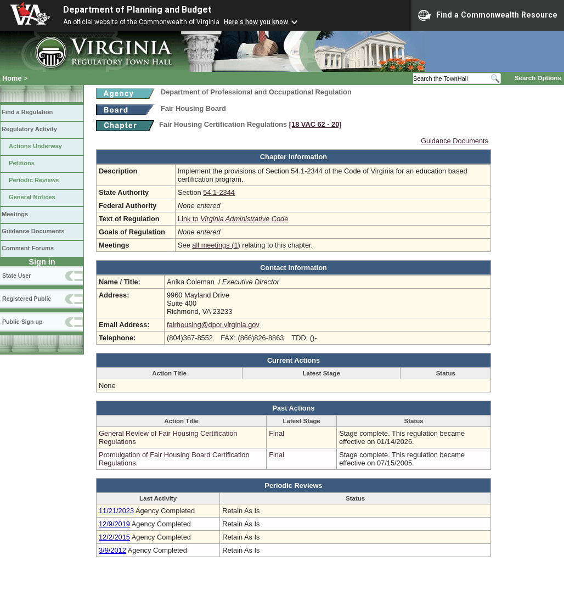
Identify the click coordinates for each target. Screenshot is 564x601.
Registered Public (26, 298)
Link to (233, 219)
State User (16, 275)
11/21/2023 (116, 511)
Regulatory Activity (29, 129)
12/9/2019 (114, 524)
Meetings (15, 214)
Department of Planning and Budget (137, 9)
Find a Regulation (27, 112)
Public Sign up (22, 321)
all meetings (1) (216, 245)
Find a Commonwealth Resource (487, 15)
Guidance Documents (33, 231)
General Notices (32, 197)
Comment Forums (28, 248)
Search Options (538, 78)
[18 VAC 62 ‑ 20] (315, 124)
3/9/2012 (112, 550)
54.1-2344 (219, 192)
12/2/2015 (114, 537)
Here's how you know (256, 22)
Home (12, 78)
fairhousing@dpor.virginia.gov (213, 325)
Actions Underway (35, 146)
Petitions (22, 163)
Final (276, 433)
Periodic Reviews (34, 180)
